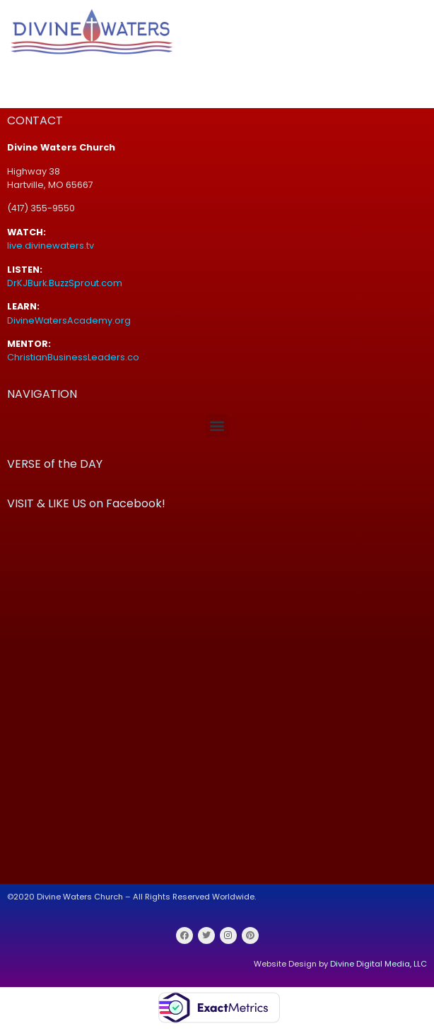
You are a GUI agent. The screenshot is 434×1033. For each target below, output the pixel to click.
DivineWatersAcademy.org (69, 320)
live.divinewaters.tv (50, 246)
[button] (217, 425)
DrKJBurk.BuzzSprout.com (64, 283)
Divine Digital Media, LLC (378, 963)
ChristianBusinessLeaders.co (74, 357)
